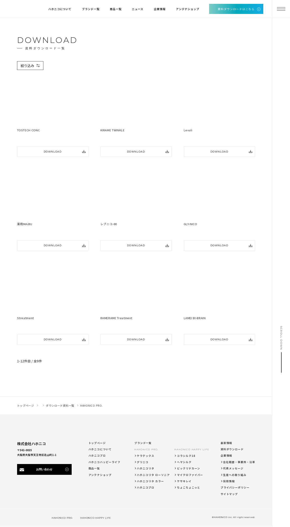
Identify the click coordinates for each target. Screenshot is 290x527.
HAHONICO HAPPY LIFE (191, 449)
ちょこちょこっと (188, 487)
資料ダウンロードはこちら (236, 9)
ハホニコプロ (97, 455)
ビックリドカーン (188, 468)
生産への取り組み (234, 475)
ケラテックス (145, 455)
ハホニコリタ (145, 468)
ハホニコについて (100, 449)
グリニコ (142, 462)
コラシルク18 (186, 455)
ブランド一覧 (143, 443)
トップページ (97, 443)
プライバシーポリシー (235, 487)
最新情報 (226, 443)
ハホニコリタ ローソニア (153, 475)
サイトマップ (229, 494)
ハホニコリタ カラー (150, 481)
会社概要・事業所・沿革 (239, 462)
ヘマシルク (184, 462)
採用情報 (229, 481)
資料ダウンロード (232, 449)
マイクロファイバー (190, 475)
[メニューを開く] (281, 9)
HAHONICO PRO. (146, 449)
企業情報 (226, 455)
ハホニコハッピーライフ (104, 462)
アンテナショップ (100, 475)
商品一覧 (94, 468)
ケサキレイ (184, 481)
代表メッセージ (233, 468)
